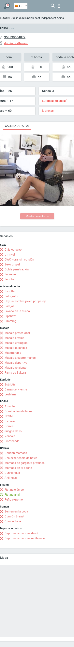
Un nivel (10, 254)
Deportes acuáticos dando (22, 533)
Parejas (9, 306)
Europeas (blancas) (54, 101)
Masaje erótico (14, 338)
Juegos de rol (13, 431)
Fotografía (11, 296)
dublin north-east (29, 17)
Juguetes (11, 274)
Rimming (10, 321)
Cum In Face (13, 521)
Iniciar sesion (59, 6)
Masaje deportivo (16, 362)
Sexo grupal (12, 264)
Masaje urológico (16, 343)
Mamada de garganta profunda (25, 463)
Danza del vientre (16, 389)
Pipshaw (10, 316)
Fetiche (9, 279)
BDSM (9, 416)
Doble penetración (17, 269)
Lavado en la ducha (17, 311)
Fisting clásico (14, 489)
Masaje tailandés (16, 348)
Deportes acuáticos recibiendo (25, 538)
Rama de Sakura (15, 372)
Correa (9, 426)
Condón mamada (16, 453)
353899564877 (14, 37)
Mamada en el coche (18, 468)
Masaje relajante (15, 367)
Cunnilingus (12, 473)
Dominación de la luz (18, 411)
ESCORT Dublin (9, 17)
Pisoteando (12, 441)
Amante (10, 406)
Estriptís (10, 384)
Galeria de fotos (17, 125)
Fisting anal (12, 494)
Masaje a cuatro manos (20, 358)
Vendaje (10, 436)
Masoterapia (13, 353)
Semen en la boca (16, 511)
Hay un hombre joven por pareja (25, 301)
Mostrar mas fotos (37, 216)
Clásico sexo (13, 249)
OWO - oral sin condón (19, 259)
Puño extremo (14, 499)
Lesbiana (10, 394)
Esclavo (10, 421)
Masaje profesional (17, 333)
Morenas (48, 110)
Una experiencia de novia (21, 458)
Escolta (10, 291)
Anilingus (11, 478)
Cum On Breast (14, 516)
